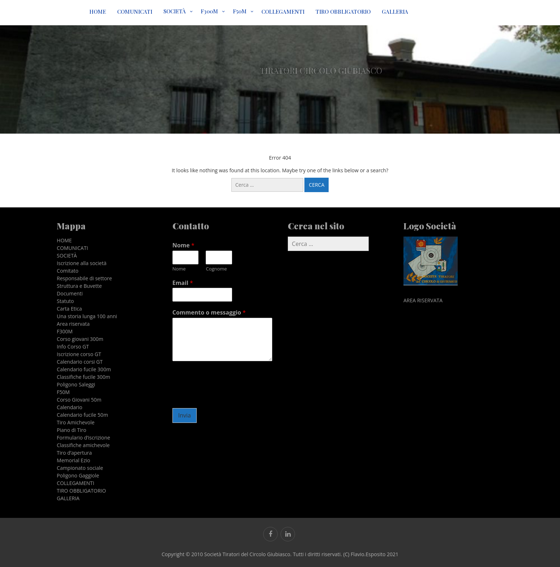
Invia (184, 415)
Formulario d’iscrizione (83, 437)
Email (182, 283)
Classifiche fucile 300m (83, 376)
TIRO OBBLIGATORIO (343, 11)
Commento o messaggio (209, 312)
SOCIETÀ (174, 11)
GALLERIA (395, 11)
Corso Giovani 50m (79, 399)
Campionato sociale (80, 467)
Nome (183, 245)
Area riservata (73, 323)
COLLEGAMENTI (282, 11)
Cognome (216, 269)
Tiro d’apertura (74, 452)
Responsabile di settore (84, 278)
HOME (97, 11)
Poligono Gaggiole (78, 475)
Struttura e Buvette (79, 285)
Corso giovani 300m (80, 339)
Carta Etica (69, 308)
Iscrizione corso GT (79, 354)
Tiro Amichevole (75, 422)
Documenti (70, 293)
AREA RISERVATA (423, 300)
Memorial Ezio (73, 460)
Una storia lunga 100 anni (87, 316)
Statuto (65, 301)
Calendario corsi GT (80, 361)
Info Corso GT (73, 346)
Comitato (67, 270)
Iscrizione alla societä (81, 263)
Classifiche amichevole (83, 445)
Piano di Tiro (71, 430)
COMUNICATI (134, 11)
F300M (209, 11)
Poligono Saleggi (76, 384)
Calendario (69, 407)
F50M (240, 11)
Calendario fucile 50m (82, 414)
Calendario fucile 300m (84, 369)
